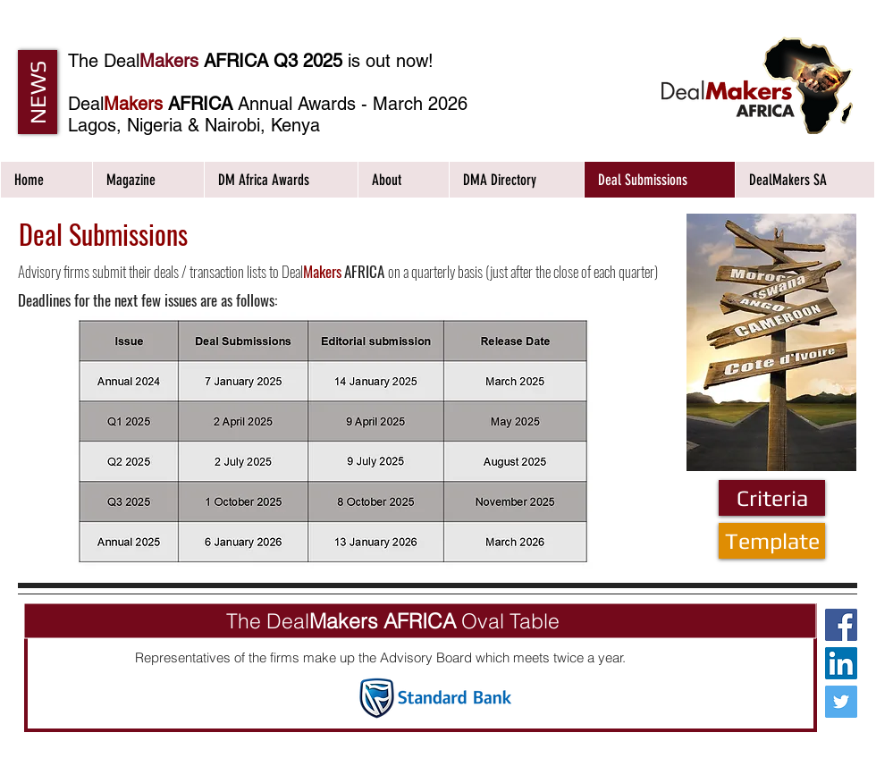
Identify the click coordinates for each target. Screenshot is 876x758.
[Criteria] (772, 498)
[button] (37, 92)
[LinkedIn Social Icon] (841, 663)
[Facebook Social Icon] (841, 625)
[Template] (772, 541)
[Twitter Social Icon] (841, 702)
